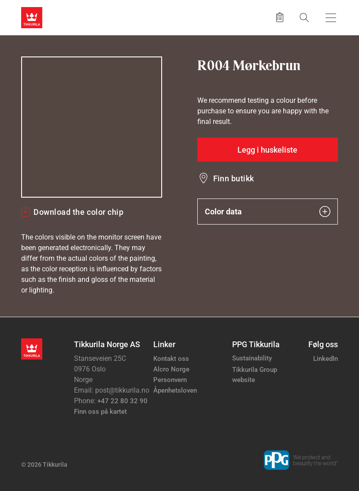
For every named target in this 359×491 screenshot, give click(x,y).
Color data (268, 211)
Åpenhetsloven (175, 390)
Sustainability (252, 358)
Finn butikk (233, 178)
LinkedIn (325, 359)
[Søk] (304, 17)
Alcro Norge (171, 369)
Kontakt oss (171, 359)
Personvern (170, 380)
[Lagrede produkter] (279, 17)
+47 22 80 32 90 (122, 401)
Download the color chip (78, 212)
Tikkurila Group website (254, 375)
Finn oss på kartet (100, 412)
